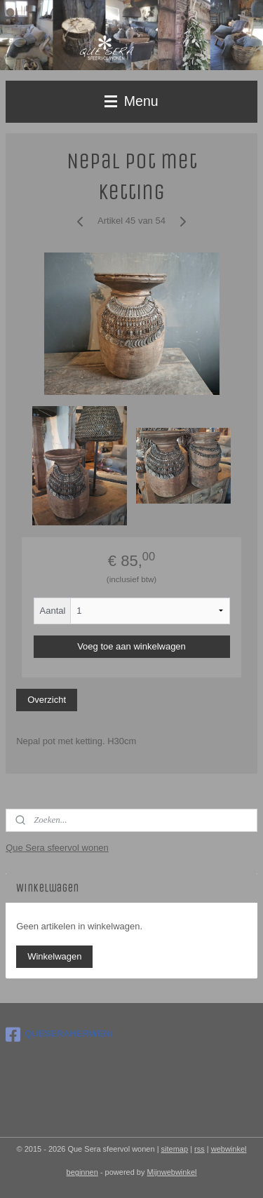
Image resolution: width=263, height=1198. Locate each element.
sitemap (175, 1149)
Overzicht (46, 700)
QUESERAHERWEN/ (59, 1034)
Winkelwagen (54, 956)
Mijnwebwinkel (172, 1172)
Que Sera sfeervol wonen (57, 847)
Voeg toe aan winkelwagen (131, 646)
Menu (131, 101)
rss (199, 1149)
